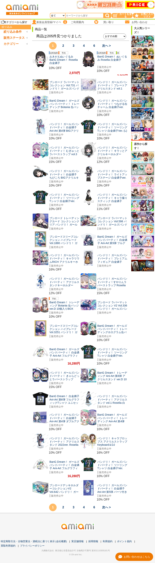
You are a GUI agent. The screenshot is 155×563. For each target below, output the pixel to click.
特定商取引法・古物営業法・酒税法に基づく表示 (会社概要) (34, 541)
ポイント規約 (124, 541)
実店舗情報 (77, 541)
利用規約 (108, 541)
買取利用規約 (8, 545)
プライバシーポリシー (32, 545)
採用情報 (93, 541)
